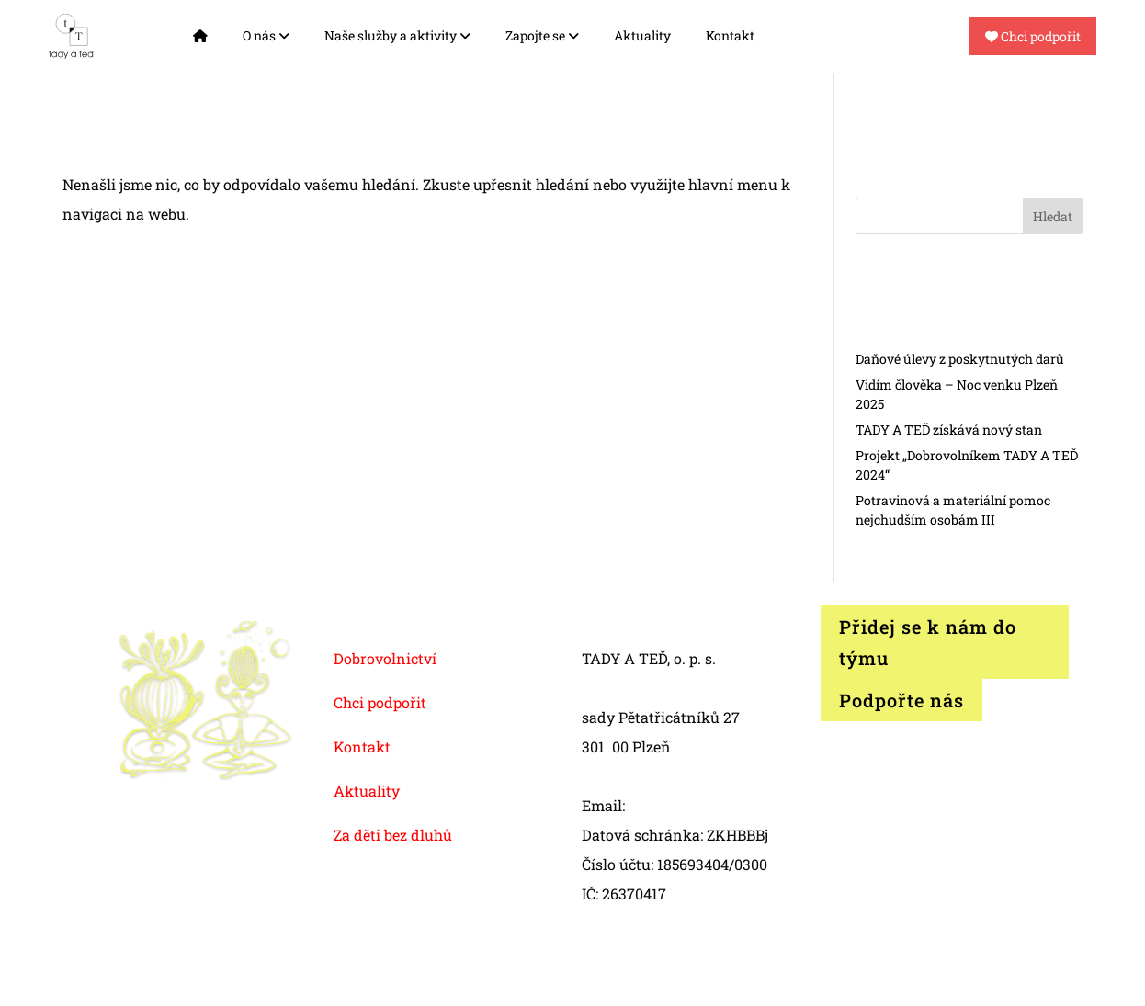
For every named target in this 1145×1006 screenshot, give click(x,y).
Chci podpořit (1033, 36)
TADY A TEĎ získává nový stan (949, 429)
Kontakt (730, 35)
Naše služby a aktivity (397, 35)
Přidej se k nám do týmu (927, 642)
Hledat (1052, 216)
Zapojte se (542, 35)
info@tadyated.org (693, 805)
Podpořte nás (901, 700)
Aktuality (642, 35)
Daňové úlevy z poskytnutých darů (960, 358)
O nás (266, 35)
